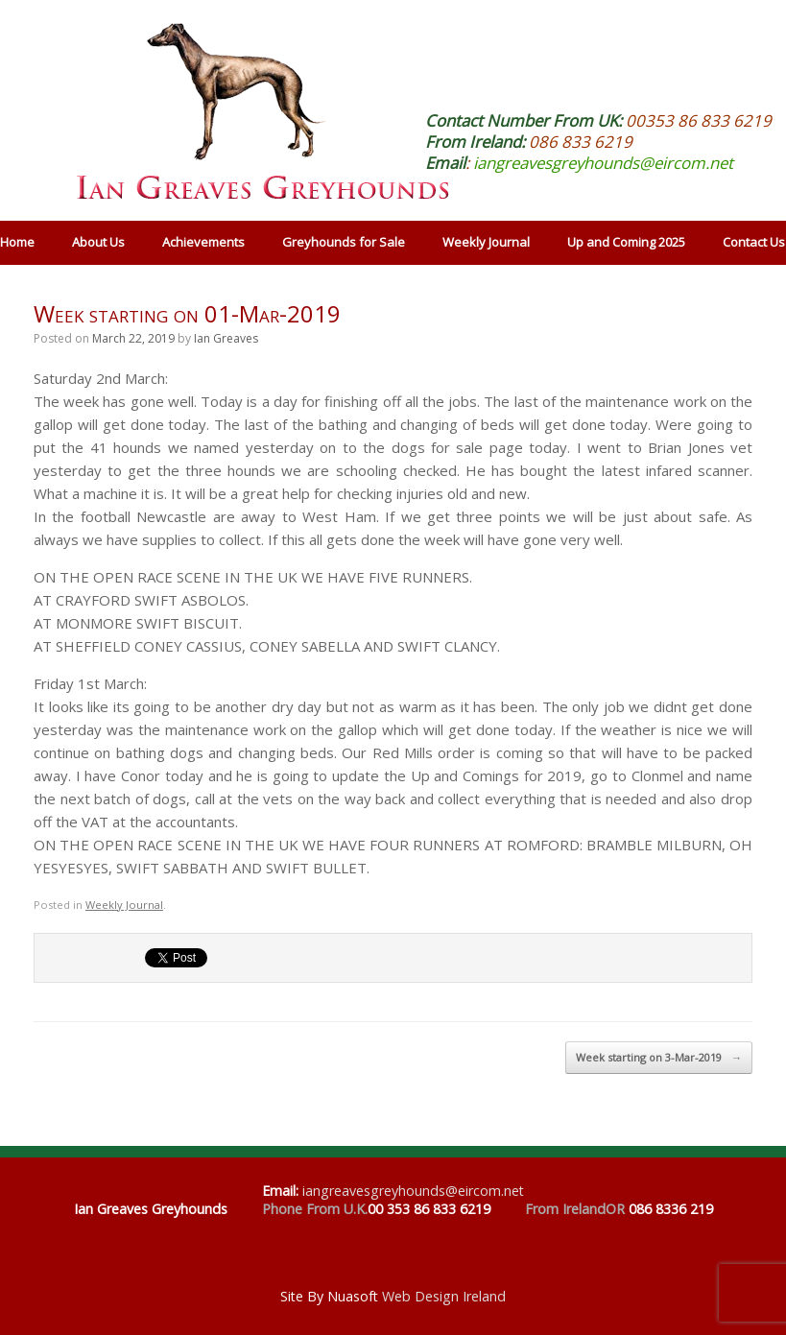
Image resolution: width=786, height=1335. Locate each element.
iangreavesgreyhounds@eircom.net (603, 163)
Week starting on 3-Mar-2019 (659, 1057)
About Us (98, 241)
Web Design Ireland (444, 1296)
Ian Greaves (226, 338)
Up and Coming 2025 (626, 241)
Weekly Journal (486, 241)
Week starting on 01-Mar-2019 (187, 313)
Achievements (203, 241)
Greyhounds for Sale (343, 241)
